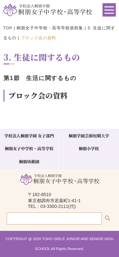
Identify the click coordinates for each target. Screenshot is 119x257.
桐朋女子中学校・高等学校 (29, 148)
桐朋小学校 (89, 148)
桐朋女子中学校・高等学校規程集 (50, 28)
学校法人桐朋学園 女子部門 (29, 136)
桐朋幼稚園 (29, 161)
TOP (7, 28)
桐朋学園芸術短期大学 (89, 136)
